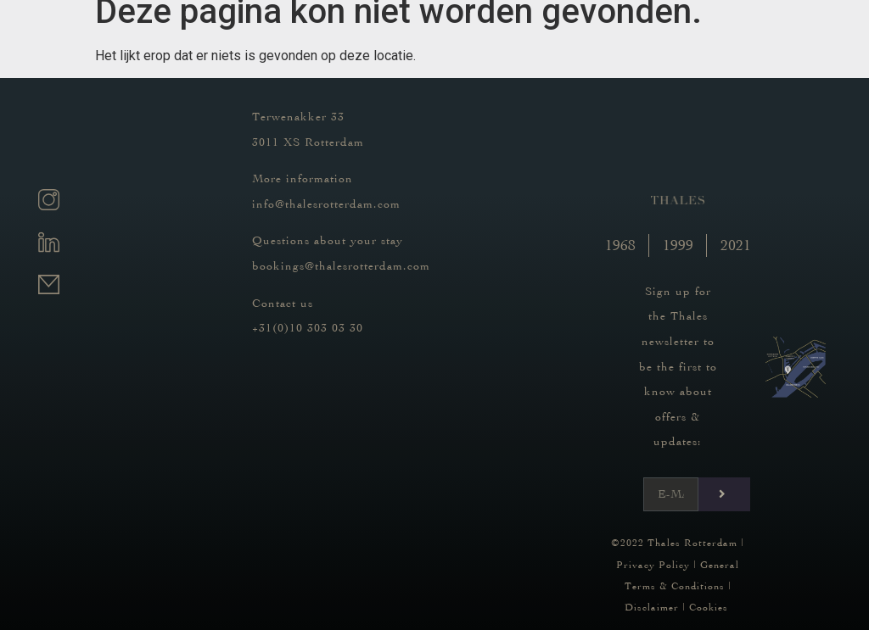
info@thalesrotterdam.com (326, 204)
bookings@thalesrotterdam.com (341, 266)
